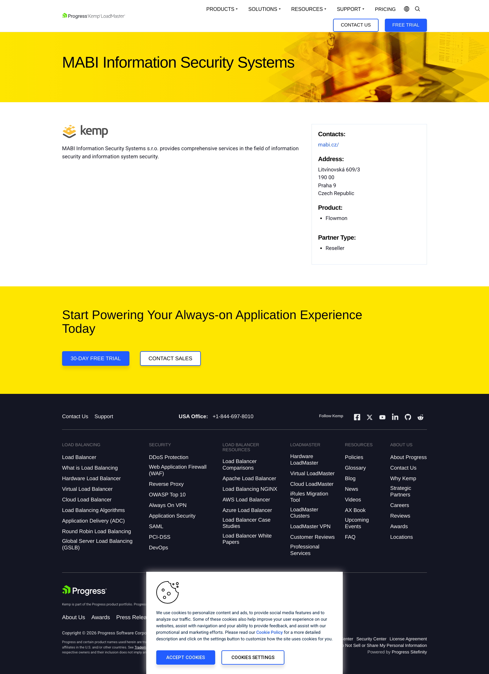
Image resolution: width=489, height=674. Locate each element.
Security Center (371, 638)
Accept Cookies (185, 657)
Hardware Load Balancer (91, 478)
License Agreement (408, 638)
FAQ (350, 537)
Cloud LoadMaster (312, 484)
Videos (353, 500)
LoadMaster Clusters (304, 513)
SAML (156, 526)
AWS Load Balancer (246, 500)
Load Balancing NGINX (249, 489)
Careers (399, 505)
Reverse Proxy (166, 484)
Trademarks (143, 647)
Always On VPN (167, 505)
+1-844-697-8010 (233, 416)
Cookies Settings (252, 657)
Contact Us (356, 25)
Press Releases (136, 617)
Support (103, 416)
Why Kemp (403, 478)
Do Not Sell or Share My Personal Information (382, 645)
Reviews (400, 516)
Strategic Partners (400, 491)
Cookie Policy (269, 632)
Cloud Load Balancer (87, 500)
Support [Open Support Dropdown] (349, 9)
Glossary (355, 468)
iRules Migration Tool (309, 497)
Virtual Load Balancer (87, 489)
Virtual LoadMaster (312, 473)
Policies (354, 457)
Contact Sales (170, 358)
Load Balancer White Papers (247, 539)
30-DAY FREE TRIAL (96, 358)
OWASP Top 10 (167, 495)
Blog (350, 478)
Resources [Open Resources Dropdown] (307, 9)
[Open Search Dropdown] (417, 9)
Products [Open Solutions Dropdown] (220, 9)
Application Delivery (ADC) (93, 521)
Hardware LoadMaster (304, 459)
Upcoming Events (357, 523)
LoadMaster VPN (310, 526)
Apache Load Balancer (249, 478)
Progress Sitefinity (409, 651)
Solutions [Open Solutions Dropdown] (262, 9)
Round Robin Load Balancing (96, 531)
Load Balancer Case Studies (246, 523)
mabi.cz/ (328, 145)
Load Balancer (79, 457)
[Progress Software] (84, 590)
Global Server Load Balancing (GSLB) (97, 544)
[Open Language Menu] (406, 9)
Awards (399, 526)
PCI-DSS (159, 537)
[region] (244, 623)
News (351, 489)
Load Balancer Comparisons (239, 464)
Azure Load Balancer (247, 510)
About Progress (408, 457)
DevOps (158, 548)
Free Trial (405, 25)
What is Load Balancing (90, 468)
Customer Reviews (312, 537)
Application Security (172, 516)
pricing (385, 9)
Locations (401, 537)
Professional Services (305, 550)
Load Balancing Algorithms (93, 510)
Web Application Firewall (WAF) (177, 470)
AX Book (355, 510)
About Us (73, 617)
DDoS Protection (168, 457)
